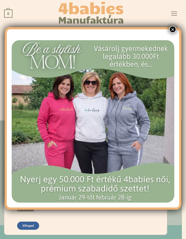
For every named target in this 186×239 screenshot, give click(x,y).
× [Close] (173, 29)
